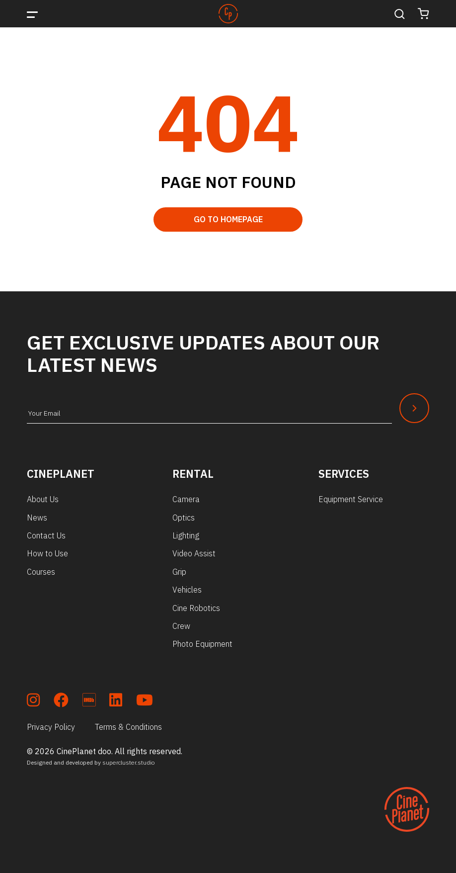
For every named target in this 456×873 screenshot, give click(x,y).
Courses (41, 572)
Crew (181, 626)
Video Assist (194, 553)
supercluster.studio (128, 762)
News (37, 518)
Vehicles (187, 590)
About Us (43, 499)
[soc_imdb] (88, 701)
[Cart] (423, 13)
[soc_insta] (33, 701)
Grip (179, 572)
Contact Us (46, 535)
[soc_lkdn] (115, 701)
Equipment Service (350, 499)
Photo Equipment (202, 644)
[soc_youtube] (144, 701)
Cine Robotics (196, 608)
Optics (183, 518)
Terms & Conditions (128, 727)
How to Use (47, 553)
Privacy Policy (51, 727)
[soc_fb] (61, 701)
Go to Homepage (228, 219)
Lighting (185, 535)
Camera (186, 499)
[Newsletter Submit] (414, 408)
